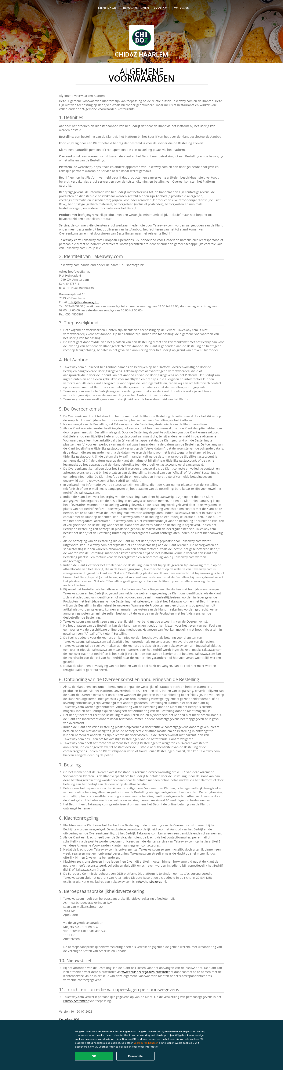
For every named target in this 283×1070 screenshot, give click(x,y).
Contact (161, 8)
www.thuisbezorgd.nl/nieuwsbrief (145, 972)
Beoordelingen (136, 8)
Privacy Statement (76, 1001)
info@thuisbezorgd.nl (84, 302)
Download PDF (69, 1019)
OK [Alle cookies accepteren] (94, 1056)
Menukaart (108, 8)
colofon (181, 8)
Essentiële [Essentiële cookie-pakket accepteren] (135, 1056)
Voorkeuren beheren (146, 1042)
